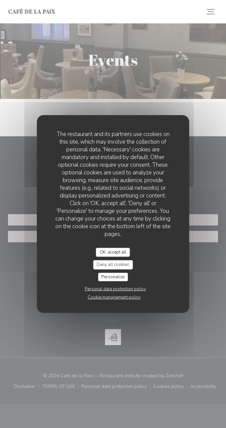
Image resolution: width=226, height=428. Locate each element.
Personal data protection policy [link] (115, 289)
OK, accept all (113, 252)
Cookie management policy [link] (114, 297)
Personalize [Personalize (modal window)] (112, 277)
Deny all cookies (113, 265)
